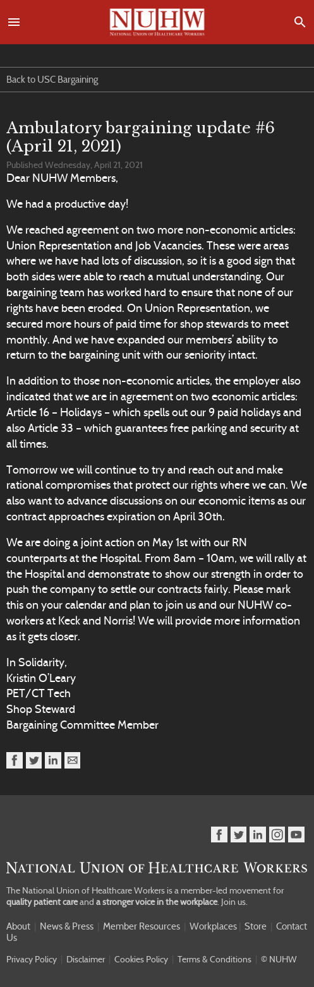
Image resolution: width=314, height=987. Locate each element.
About (18, 926)
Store (256, 926)
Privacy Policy (31, 959)
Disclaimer (85, 959)
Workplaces (213, 926)
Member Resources (141, 926)
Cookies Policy (141, 959)
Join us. (234, 901)
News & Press (67, 926)
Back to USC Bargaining (52, 79)
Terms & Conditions (214, 959)
